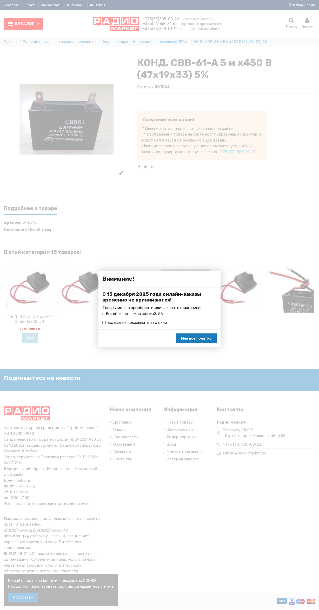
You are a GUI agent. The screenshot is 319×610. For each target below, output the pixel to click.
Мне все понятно (196, 338)
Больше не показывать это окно (137, 322)
